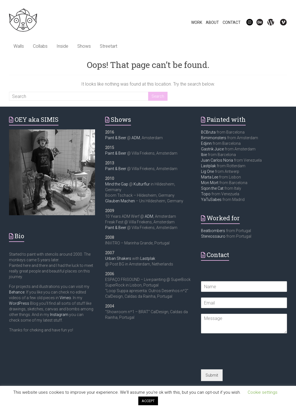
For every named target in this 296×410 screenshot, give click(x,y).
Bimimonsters (213, 138)
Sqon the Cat (212, 188)
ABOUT (212, 22)
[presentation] (243, 360)
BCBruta (208, 132)
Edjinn (206, 143)
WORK (196, 22)
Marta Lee (209, 177)
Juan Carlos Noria (217, 160)
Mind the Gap (116, 184)
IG (246, 22)
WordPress (19, 303)
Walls (18, 46)
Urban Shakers (118, 258)
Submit (211, 375)
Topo (206, 194)
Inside (62, 46)
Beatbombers (213, 230)
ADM (136, 138)
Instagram (59, 314)
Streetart (108, 46)
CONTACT (232, 22)
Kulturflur (142, 184)
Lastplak (147, 258)
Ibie (204, 154)
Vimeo (65, 298)
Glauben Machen (120, 201)
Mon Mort (209, 182)
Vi (279, 22)
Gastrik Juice (212, 149)
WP (268, 22)
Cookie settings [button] (262, 392)
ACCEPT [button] (148, 401)
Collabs (40, 46)
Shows (84, 46)
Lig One (207, 171)
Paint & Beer (115, 138)
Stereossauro (213, 236)
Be (256, 22)
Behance (16, 292)
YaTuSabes (211, 199)
